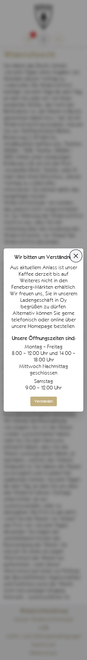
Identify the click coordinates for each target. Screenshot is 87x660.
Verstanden (43, 401)
